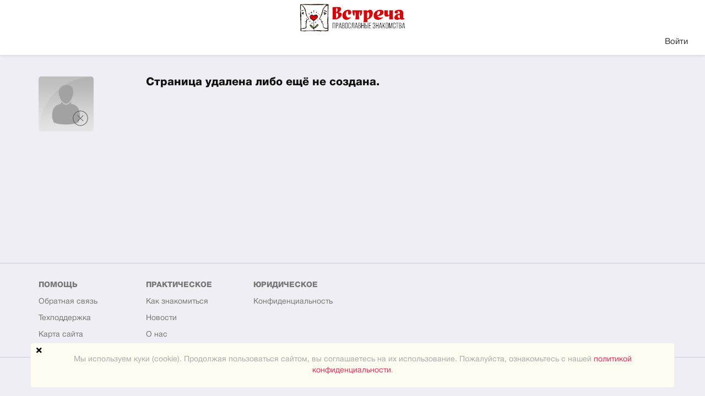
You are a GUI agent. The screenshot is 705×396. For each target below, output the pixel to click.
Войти (676, 42)
